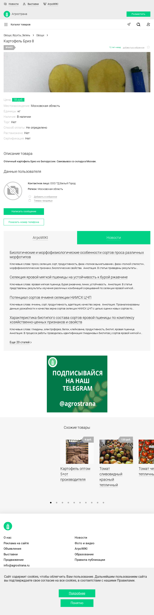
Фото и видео (84, 543)
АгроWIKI (53, 4)
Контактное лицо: (39, 183)
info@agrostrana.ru (16, 565)
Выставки (33, 4)
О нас (8, 537)
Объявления (12, 548)
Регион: (32, 188)
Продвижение (14, 560)
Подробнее (77, 593)
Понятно (77, 603)
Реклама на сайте (16, 543)
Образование (84, 554)
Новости (14, 4)
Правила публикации (90, 560)
